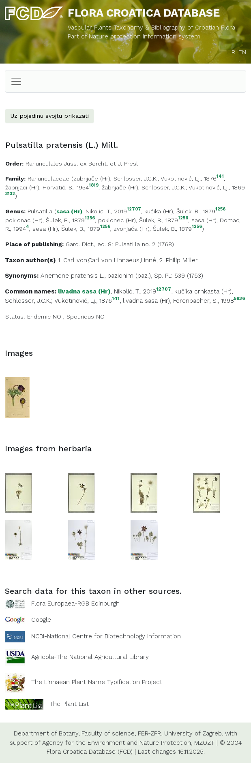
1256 (220, 209)
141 (220, 176)
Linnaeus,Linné (135, 260)
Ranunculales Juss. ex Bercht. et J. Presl (82, 163)
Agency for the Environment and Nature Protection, (117, 742)
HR (231, 52)
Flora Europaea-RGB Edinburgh (75, 603)
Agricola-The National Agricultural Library (90, 657)
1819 (94, 185)
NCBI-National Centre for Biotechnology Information (106, 636)
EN (242, 52)
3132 (10, 194)
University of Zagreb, (193, 733)
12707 (134, 209)
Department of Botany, (46, 733)
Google (41, 619)
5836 (239, 298)
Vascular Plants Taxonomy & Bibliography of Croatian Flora (151, 27)
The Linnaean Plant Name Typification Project (96, 682)
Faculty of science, (109, 733)
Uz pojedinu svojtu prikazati (49, 116)
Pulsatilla (40, 211)
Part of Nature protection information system (134, 36)
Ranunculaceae (48, 178)
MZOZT (204, 742)
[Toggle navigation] (16, 81)
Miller (190, 260)
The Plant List (69, 704)
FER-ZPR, (150, 733)
